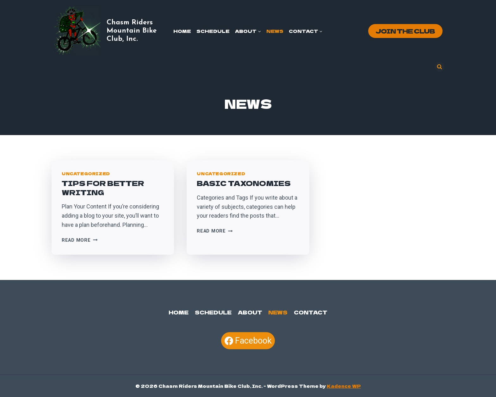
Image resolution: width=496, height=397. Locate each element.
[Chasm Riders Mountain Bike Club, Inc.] (110, 31)
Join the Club (405, 30)
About (250, 312)
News (274, 31)
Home (182, 31)
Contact (310, 312)
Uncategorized (86, 173)
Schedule (213, 31)
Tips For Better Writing (103, 187)
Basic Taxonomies (244, 183)
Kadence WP (344, 386)
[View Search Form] (439, 67)
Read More (79, 240)
